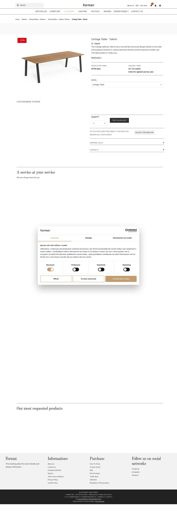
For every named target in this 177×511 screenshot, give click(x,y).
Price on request (119, 120)
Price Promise (95, 473)
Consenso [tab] (54, 238)
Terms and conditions (56, 477)
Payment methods (54, 470)
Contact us (52, 467)
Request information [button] (144, 132)
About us (130, 6)
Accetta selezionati (88, 279)
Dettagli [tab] (88, 238)
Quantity (95, 117)
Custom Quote (95, 467)
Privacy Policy (53, 480)
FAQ (137, 6)
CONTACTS (94, 150)
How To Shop (95, 464)
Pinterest (135, 475)
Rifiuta (56, 279)
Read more (95, 57)
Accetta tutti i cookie (121, 279)
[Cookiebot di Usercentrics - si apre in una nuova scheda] (127, 230)
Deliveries (93, 480)
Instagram (135, 472)
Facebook (135, 469)
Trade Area (94, 477)
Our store (143, 6)
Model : (94, 80)
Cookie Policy (53, 483)
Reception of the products (99, 483)
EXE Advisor (99, 501)
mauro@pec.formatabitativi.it (90, 499)
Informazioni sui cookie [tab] (122, 238)
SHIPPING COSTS (96, 143)
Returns (50, 473)
